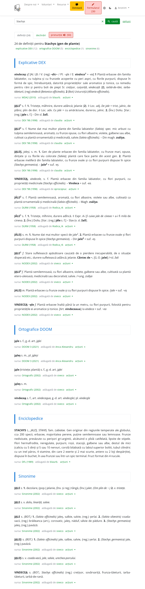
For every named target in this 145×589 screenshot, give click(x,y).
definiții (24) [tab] (23, 35)
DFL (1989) (27, 461)
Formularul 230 (93, 8)
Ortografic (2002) (31, 375)
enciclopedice (73, 48)
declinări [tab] (41, 35)
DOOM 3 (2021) (30, 346)
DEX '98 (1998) (29, 120)
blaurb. (57, 97)
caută (112, 21)
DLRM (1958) (29, 207)
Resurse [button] (62, 4)
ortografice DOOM (49, 48)
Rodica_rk (57, 207)
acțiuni (67, 97)
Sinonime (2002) (31, 493)
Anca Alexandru (64, 346)
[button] (104, 8)
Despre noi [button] (30, 4)
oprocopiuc (60, 189)
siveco (57, 263)
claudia (58, 120)
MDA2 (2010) (29, 97)
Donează (77, 6)
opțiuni (127, 21)
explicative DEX (24, 48)
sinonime (91, 48)
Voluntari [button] (47, 4)
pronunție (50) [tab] (61, 35)
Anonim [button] (120, 8)
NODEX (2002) (29, 263)
